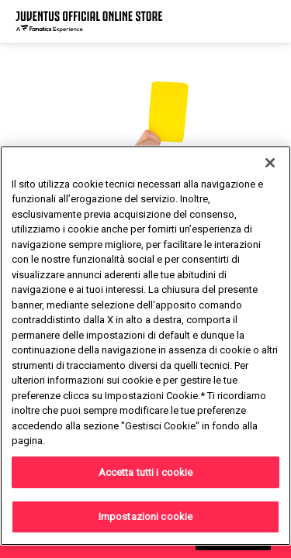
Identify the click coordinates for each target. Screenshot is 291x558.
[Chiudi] (270, 163)
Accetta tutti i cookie (146, 472)
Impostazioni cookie (145, 516)
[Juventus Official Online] (89, 21)
